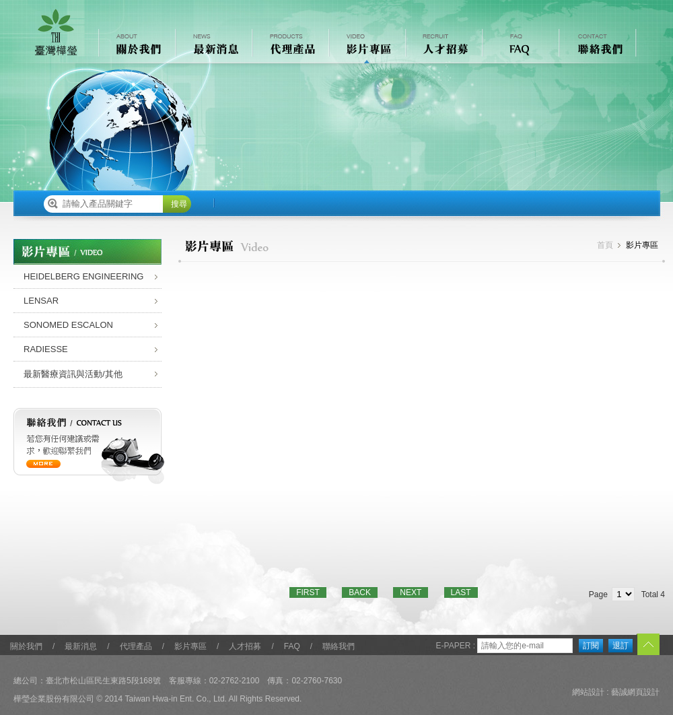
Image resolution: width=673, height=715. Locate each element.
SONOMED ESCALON (68, 325)
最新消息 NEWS (212, 46)
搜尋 (179, 204)
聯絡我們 (338, 646)
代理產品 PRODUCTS (289, 46)
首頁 (605, 245)
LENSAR (41, 301)
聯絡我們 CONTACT (596, 46)
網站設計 (588, 692)
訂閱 (591, 645)
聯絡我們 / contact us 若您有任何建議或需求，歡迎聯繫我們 (89, 446)
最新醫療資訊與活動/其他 (73, 374)
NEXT (410, 592)
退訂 (620, 645)
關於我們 (26, 646)
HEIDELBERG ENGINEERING (83, 276)
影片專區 (190, 646)
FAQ (292, 646)
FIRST (308, 592)
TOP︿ (648, 645)
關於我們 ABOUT (136, 46)
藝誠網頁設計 (635, 692)
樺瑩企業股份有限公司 (56, 32)
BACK (360, 592)
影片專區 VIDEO (366, 46)
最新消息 (81, 646)
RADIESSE (46, 349)
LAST (461, 592)
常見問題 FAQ (519, 46)
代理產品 (136, 646)
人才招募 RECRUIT (442, 46)
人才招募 (245, 646)
